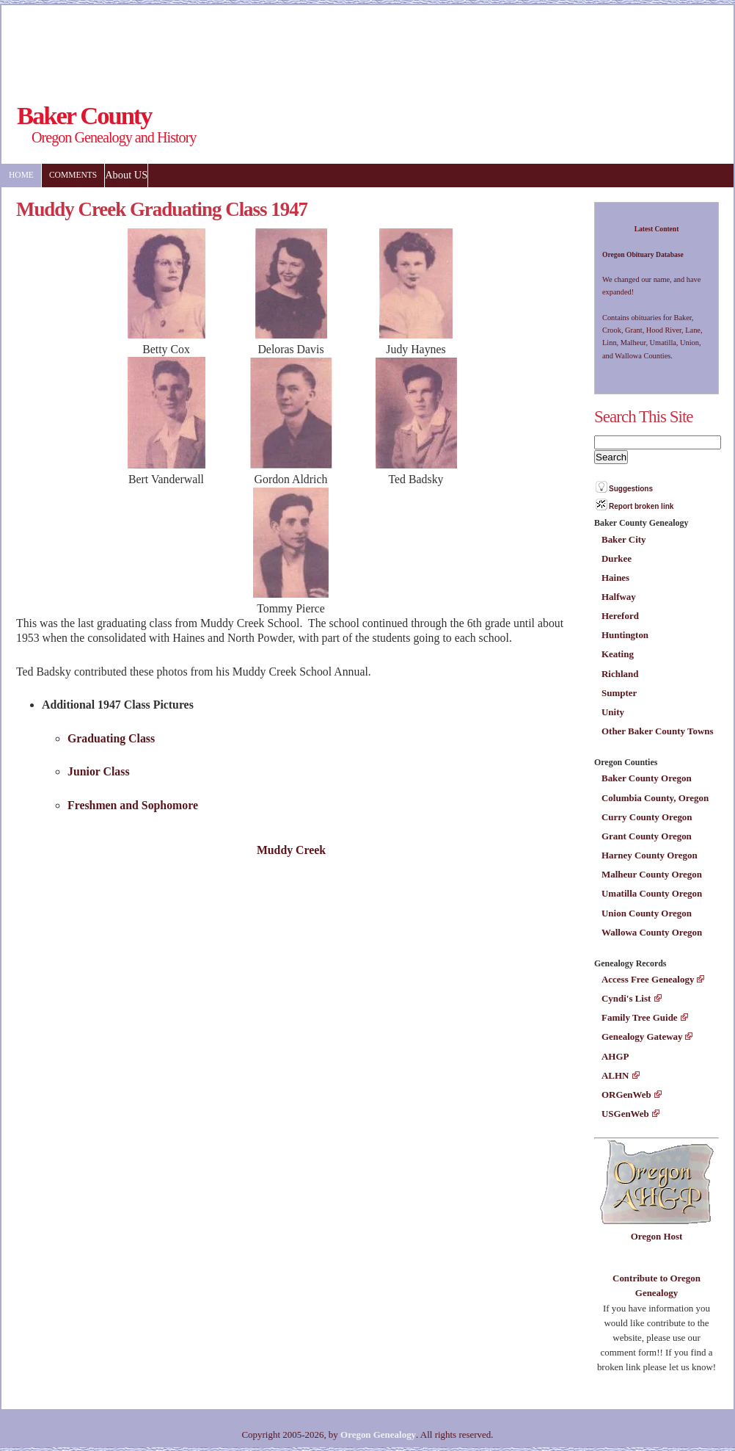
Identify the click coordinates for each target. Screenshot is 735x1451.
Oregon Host (657, 1236)
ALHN (615, 1075)
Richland (619, 673)
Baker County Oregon (646, 778)
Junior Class (98, 771)
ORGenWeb (626, 1094)
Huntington (624, 634)
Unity (612, 711)
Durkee (616, 558)
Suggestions (631, 489)
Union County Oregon (646, 913)
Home (21, 174)
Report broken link (641, 506)
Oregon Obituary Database (643, 254)
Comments (73, 174)
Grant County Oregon (646, 836)
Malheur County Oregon (651, 874)
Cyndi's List (626, 998)
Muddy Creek (291, 850)
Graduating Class (111, 738)
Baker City (623, 539)
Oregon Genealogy (378, 1434)
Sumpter (619, 692)
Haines (615, 577)
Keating (617, 653)
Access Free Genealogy (647, 979)
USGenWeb (625, 1113)
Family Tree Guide (639, 1017)
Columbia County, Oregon (655, 797)
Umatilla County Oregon (651, 893)
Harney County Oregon (649, 855)
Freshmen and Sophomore (132, 805)
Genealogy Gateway (641, 1036)
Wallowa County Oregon (651, 932)
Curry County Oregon (646, 816)
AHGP (615, 1056)
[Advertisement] (272, 42)
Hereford (620, 615)
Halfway (618, 596)
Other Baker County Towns (657, 731)
